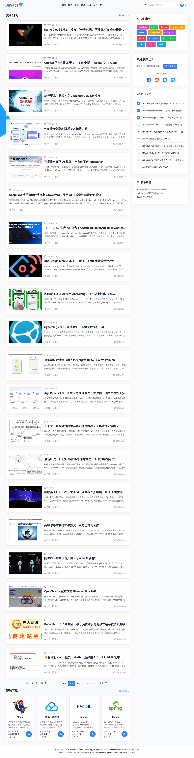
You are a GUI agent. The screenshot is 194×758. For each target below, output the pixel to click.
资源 (83, 5)
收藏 (55, 45)
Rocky (161, 44)
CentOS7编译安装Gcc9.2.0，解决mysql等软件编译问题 (163, 118)
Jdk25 (154, 27)
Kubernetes (153, 38)
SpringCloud (169, 33)
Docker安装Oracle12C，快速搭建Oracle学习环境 (163, 125)
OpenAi (164, 27)
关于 (102, 5)
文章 (77, 5)
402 (71, 684)
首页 (64, 5)
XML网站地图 (81, 753)
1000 (88, 684)
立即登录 (170, 66)
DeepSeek (143, 27)
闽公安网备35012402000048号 (121, 753)
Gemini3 (151, 44)
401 (64, 684)
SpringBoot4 (154, 33)
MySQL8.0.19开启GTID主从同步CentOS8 (160, 153)
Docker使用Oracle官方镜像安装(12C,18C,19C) (163, 103)
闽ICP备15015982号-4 (97, 753)
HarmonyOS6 (177, 27)
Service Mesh (168, 38)
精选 (70, 5)
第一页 (44, 684)
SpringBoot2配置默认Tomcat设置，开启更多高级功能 (163, 146)
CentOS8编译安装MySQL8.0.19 (156, 139)
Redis (141, 44)
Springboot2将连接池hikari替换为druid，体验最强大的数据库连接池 (162, 132)
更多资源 (124, 691)
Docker (141, 38)
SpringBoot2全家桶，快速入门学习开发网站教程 (163, 160)
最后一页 (103, 684)
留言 (95, 5)
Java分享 (14, 5)
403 (78, 684)
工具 (89, 5)
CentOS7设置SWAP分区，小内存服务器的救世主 (163, 111)
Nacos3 (142, 33)
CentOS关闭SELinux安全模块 (155, 167)
